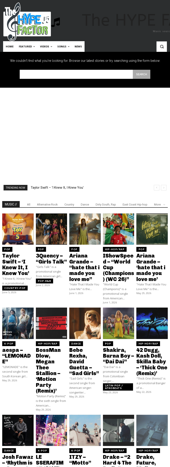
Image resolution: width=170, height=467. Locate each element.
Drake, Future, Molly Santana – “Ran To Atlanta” (151, 418)
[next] (163, 187)
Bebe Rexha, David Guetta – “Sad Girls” (82, 337)
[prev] (156, 187)
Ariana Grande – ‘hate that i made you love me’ (151, 258)
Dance (85, 204)
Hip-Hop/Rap (112, 249)
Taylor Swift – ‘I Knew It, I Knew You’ (57, 187)
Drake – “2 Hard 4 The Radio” (117, 414)
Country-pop (12, 275)
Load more (85, 450)
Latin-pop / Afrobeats (111, 360)
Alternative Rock (47, 204)
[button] (161, 46)
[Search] (141, 74)
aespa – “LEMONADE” (14, 335)
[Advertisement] (85, 127)
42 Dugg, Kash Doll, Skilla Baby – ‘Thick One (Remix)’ (151, 339)
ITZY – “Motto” (83, 412)
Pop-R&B (42, 275)
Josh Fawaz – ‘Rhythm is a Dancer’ (14, 416)
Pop (6, 249)
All (28, 204)
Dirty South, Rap (106, 204)
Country (69, 204)
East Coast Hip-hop (135, 204)
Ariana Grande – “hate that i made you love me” (84, 259)
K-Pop (7, 328)
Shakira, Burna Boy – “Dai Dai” (117, 335)
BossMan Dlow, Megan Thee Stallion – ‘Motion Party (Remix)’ (50, 341)
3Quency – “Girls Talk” (51, 256)
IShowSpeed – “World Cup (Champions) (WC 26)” (118, 259)
